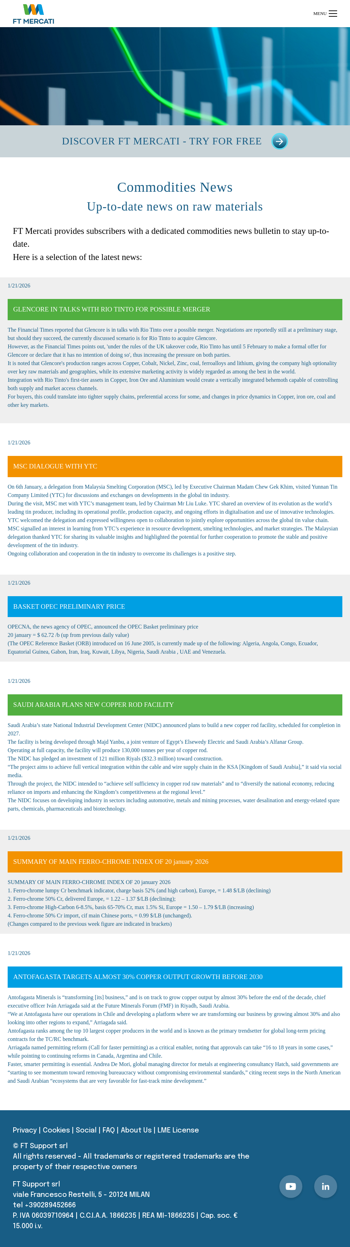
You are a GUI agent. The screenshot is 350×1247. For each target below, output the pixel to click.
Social (86, 1130)
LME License (178, 1130)
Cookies (56, 1130)
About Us (136, 1130)
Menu (325, 13)
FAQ (109, 1130)
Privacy (25, 1130)
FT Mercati (32, 231)
